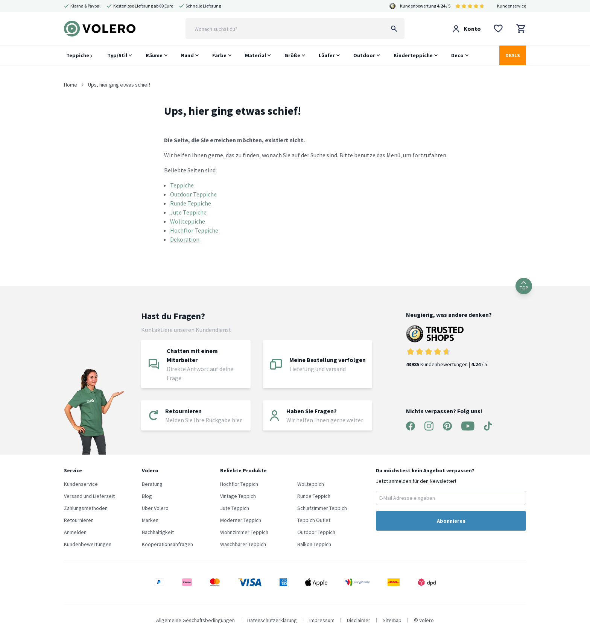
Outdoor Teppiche (193, 194)
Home (70, 84)
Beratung (152, 484)
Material (255, 55)
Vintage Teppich (238, 496)
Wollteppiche (187, 221)
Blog (147, 496)
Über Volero (155, 508)
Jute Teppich (234, 508)
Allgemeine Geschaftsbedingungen (195, 620)
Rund (187, 55)
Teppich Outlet (313, 520)
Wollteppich (310, 484)
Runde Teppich (313, 496)
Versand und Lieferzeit (89, 496)
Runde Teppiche (190, 203)
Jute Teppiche (188, 212)
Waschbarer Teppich (243, 544)
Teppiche (79, 55)
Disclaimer (358, 620)
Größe (292, 55)
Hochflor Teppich (239, 484)
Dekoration (184, 239)
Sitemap (392, 620)
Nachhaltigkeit (158, 532)
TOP (524, 286)
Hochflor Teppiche (194, 230)
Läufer (327, 55)
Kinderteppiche (413, 55)
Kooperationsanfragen (167, 544)
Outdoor (364, 55)
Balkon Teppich (314, 544)
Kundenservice (511, 6)
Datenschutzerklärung (272, 620)
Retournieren (79, 520)
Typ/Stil (117, 55)
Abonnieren (451, 520)
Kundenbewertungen (87, 544)
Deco (457, 55)
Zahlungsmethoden (86, 508)
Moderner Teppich (240, 520)
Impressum (322, 620)
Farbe (219, 55)
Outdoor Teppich (316, 532)
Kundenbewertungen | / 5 (449, 346)
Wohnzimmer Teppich (244, 532)
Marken (150, 520)
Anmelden (75, 532)
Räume (154, 55)
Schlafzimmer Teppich (322, 508)
